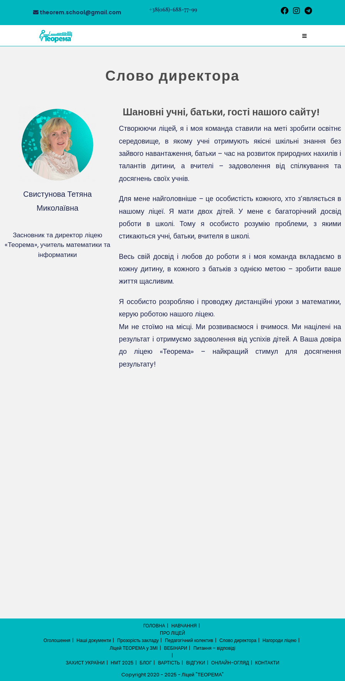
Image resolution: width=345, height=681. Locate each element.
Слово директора (237, 640)
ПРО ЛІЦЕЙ (172, 633)
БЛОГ (146, 662)
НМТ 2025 (122, 662)
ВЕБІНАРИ (176, 648)
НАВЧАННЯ (184, 625)
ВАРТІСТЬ (169, 662)
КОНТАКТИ (267, 662)
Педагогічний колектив (189, 640)
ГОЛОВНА (154, 625)
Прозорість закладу (138, 640)
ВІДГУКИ (195, 662)
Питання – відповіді (214, 648)
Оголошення (57, 640)
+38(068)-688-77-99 (173, 9)
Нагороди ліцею (279, 640)
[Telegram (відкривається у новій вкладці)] (307, 11)
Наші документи (94, 640)
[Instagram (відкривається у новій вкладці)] (296, 11)
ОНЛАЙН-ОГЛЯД (230, 662)
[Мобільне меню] (304, 36)
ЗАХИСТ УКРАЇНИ (85, 662)
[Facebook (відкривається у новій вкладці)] (284, 11)
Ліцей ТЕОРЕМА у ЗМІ (134, 648)
